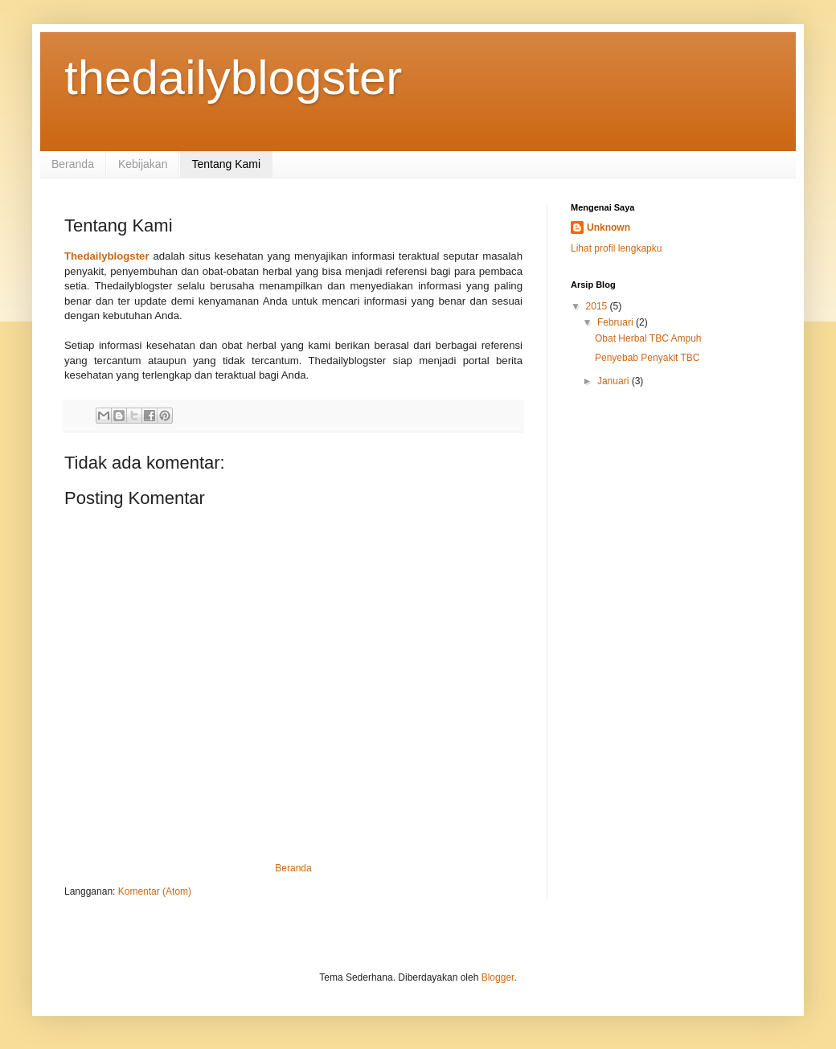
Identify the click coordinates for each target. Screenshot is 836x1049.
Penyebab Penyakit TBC (647, 357)
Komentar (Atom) (154, 891)
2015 (598, 306)
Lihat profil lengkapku (616, 248)
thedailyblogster (233, 77)
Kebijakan (143, 164)
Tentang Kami (225, 164)
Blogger (498, 977)
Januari (614, 381)
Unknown (608, 227)
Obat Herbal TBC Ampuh (648, 338)
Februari (616, 322)
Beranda (72, 164)
